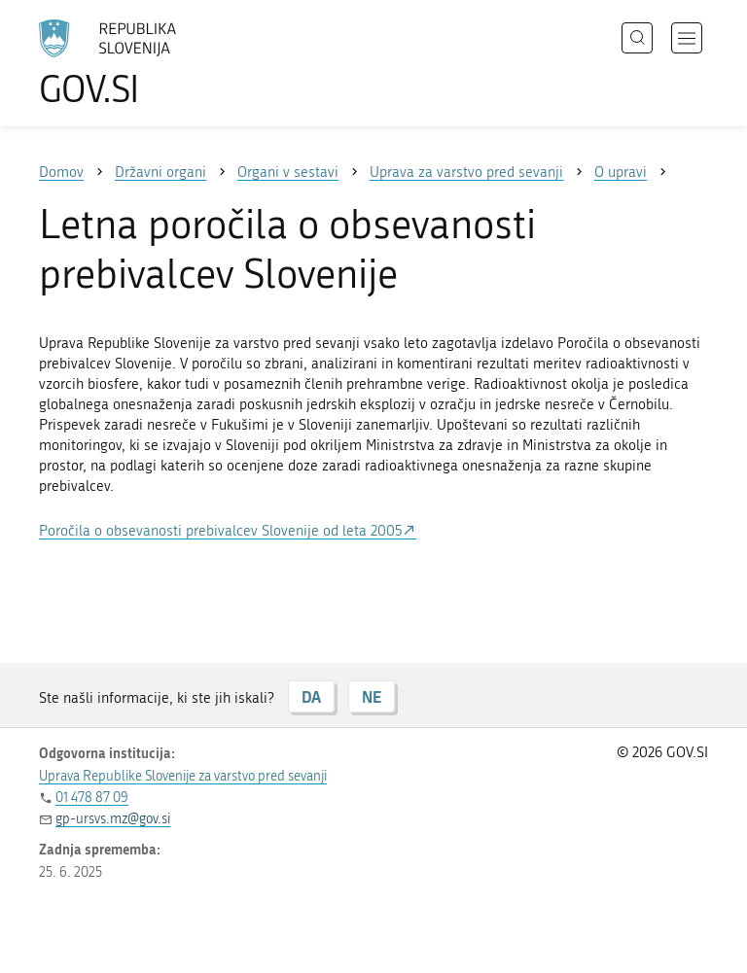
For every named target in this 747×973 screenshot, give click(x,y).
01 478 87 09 (91, 797)
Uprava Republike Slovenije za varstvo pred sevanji (183, 776)
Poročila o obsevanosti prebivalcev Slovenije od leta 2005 (220, 530)
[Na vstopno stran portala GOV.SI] (136, 63)
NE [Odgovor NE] (371, 696)
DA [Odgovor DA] (311, 696)
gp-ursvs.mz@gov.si (112, 819)
